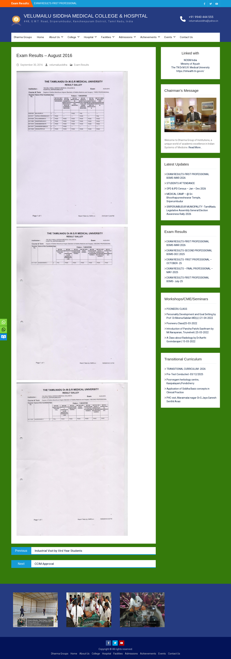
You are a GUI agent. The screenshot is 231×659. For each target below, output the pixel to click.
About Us (54, 37)
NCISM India (190, 60)
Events (168, 37)
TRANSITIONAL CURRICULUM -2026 (186, 368)
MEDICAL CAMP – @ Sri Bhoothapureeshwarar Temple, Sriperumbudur (184, 198)
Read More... (195, 147)
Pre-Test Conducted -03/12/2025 (185, 374)
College (72, 37)
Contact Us (186, 37)
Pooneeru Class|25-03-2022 (182, 323)
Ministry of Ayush (190, 63)
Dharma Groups (23, 37)
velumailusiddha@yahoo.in (203, 20)
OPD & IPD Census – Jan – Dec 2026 (186, 188)
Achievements (148, 37)
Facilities (106, 37)
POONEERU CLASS (177, 309)
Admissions (125, 37)
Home (40, 37)
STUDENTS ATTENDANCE (181, 183)
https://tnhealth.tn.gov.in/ (190, 71)
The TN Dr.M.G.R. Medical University (190, 67)
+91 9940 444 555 (201, 17)
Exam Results (81, 64)
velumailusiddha (58, 64)
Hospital (88, 37)
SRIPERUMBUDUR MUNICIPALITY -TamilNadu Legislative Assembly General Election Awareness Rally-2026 (191, 210)
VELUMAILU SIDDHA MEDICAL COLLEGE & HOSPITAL (86, 16)
